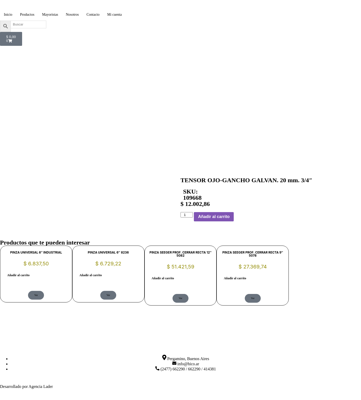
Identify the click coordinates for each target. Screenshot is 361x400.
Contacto (93, 14)
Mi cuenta (114, 14)
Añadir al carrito (214, 216)
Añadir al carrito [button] (18, 275)
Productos (27, 14)
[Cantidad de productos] (186, 215)
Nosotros (72, 14)
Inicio (8, 14)
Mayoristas (50, 14)
